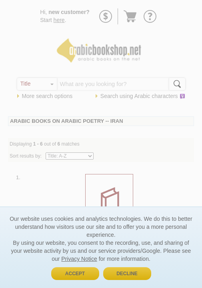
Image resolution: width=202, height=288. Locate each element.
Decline (127, 273)
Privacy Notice (79, 259)
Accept (75, 273)
